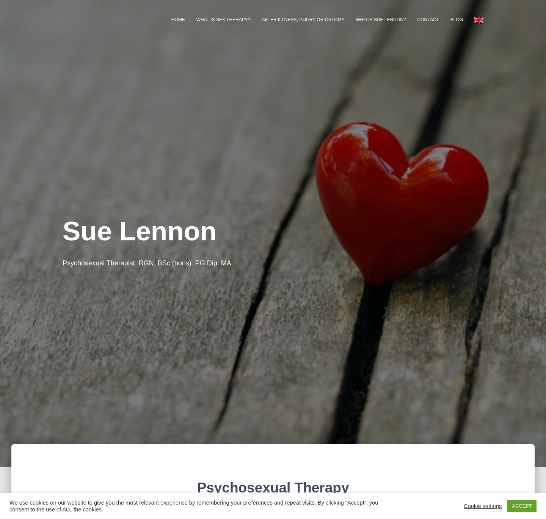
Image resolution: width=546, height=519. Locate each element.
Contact (428, 19)
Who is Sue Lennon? (381, 19)
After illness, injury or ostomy (303, 19)
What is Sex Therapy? (223, 19)
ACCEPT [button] (522, 506)
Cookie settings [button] (483, 506)
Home (178, 19)
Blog (456, 19)
